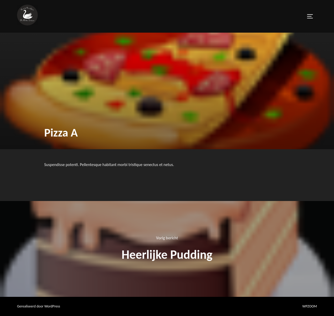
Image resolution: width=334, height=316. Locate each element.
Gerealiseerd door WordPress (38, 306)
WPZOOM (309, 306)
